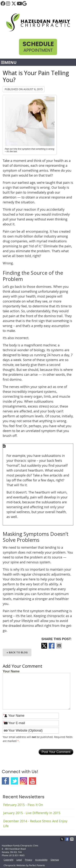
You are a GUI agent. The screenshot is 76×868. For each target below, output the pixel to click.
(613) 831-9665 (17, 855)
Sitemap (55, 859)
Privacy (28, 859)
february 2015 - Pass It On (23, 805)
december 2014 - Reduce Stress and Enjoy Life (35, 823)
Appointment (38, 47)
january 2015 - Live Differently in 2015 (31, 813)
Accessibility (41, 859)
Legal (19, 859)
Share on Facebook (52, 646)
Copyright (8, 859)
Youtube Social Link (32, 781)
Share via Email (59, 646)
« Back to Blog (17, 652)
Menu (9, 62)
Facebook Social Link (5, 781)
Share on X (44, 646)
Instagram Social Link (23, 781)
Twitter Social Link (14, 781)
